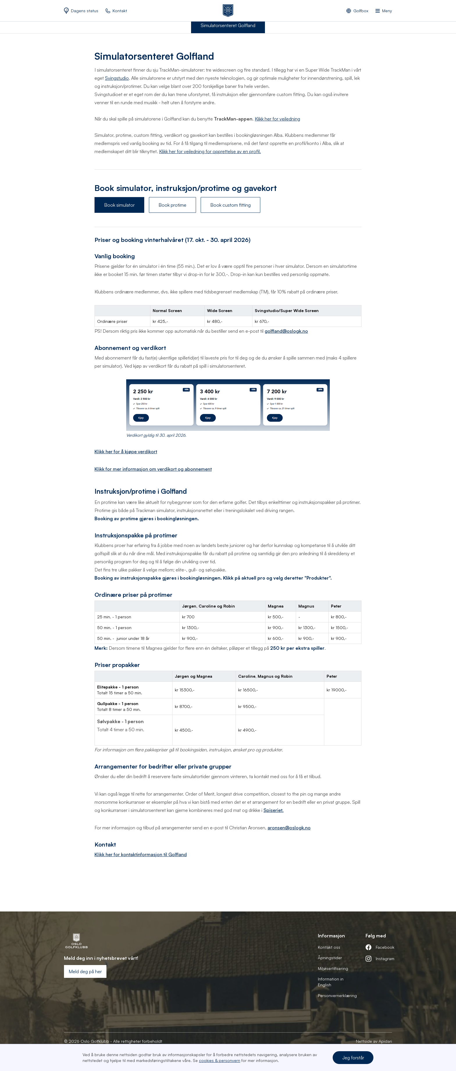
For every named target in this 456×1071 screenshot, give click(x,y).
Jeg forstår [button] (353, 1058)
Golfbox (360, 10)
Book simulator (119, 205)
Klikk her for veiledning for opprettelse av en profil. (210, 151)
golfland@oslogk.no (286, 331)
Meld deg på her (85, 971)
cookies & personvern (219, 1060)
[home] (228, 10)
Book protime (172, 205)
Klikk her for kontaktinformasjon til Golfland (141, 854)
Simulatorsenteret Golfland (228, 25)
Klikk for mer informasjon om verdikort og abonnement (153, 469)
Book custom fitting (230, 205)
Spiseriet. (273, 810)
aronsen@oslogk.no (289, 828)
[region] (228, 316)
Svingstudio (117, 78)
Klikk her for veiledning (277, 119)
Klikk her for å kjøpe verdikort (126, 451)
